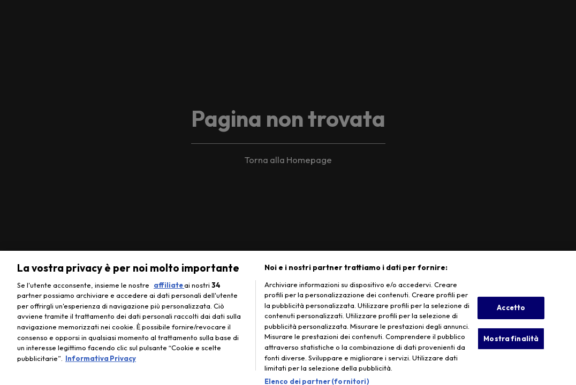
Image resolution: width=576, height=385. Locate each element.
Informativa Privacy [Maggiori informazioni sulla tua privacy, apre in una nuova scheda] (100, 361)
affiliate (169, 288)
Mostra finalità (511, 341)
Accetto (511, 310)
